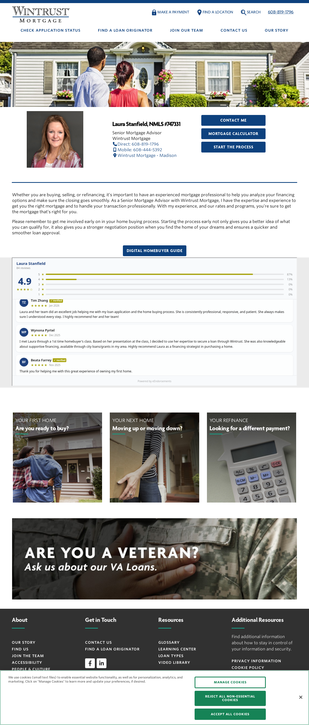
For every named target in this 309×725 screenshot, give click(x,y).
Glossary (169, 642)
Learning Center (177, 649)
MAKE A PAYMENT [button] (173, 12)
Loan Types (171, 656)
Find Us (20, 649)
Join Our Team (186, 30)
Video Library (174, 662)
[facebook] (90, 663)
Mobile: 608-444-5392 (137, 149)
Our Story (276, 30)
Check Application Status (50, 30)
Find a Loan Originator (112, 649)
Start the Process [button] (233, 147)
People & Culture (31, 669)
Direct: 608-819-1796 (135, 144)
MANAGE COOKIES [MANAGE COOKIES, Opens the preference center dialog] (230, 682)
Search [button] (254, 12)
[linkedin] (101, 663)
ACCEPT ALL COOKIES (230, 714)
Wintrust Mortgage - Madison (144, 155)
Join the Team (28, 656)
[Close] (300, 697)
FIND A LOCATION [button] (218, 12)
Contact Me (233, 120)
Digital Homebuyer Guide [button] (155, 250)
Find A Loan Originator (125, 30)
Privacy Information (256, 661)
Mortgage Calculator (233, 133)
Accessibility (27, 662)
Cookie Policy (248, 668)
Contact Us (234, 30)
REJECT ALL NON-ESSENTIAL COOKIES (230, 698)
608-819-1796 (281, 12)
